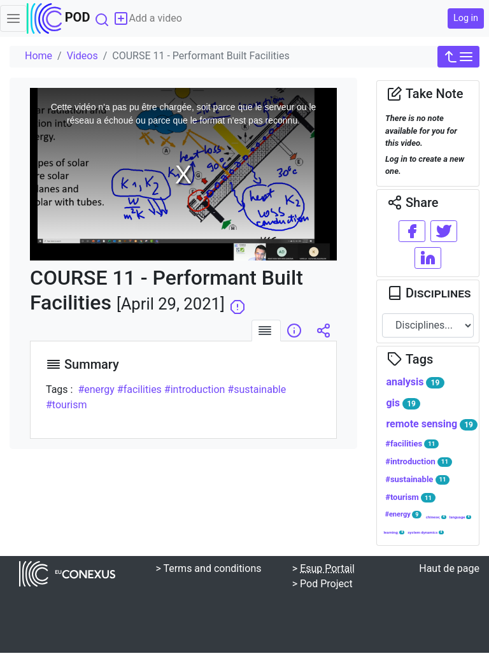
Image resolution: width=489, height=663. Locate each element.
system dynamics (426, 532)
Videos (82, 56)
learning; (393, 532)
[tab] (266, 330)
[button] (458, 57)
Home (38, 56)
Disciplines (429, 293)
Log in (465, 18)
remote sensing (432, 424)
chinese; (436, 517)
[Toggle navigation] (13, 18)
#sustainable (417, 479)
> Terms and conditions (208, 568)
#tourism (410, 497)
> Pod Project (322, 584)
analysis (415, 382)
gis (403, 403)
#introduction (418, 462)
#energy (403, 514)
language (460, 517)
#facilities (412, 444)
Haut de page (449, 568)
